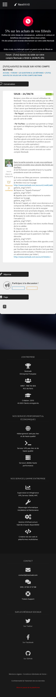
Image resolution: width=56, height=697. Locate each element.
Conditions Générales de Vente (34, 674)
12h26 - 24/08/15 (24, 94)
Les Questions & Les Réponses (31, 72)
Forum (14, 72)
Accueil (6, 72)
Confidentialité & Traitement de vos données (28, 681)
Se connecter (18, 288)
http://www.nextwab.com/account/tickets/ (32, 257)
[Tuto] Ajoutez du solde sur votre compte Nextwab (27, 74)
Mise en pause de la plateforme (28, 687)
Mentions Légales (15, 674)
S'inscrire (32, 288)
